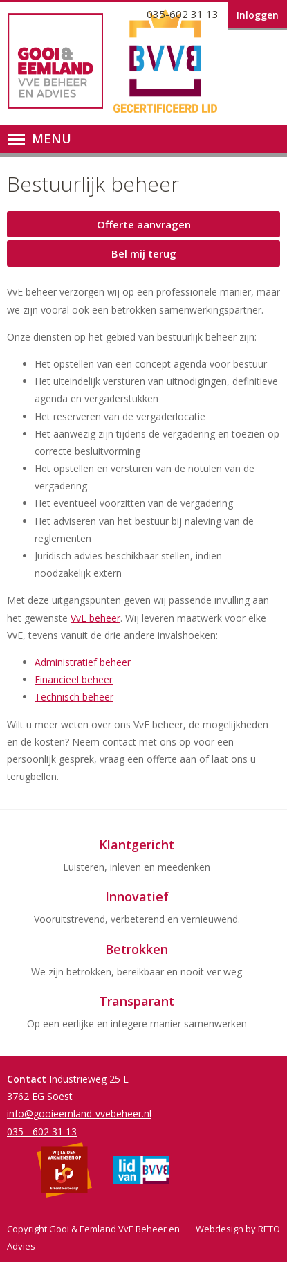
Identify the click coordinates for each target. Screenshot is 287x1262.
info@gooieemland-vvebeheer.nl (79, 1113)
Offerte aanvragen (144, 224)
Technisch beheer (74, 696)
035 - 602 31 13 (42, 1131)
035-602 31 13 (183, 14)
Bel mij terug (143, 253)
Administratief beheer (83, 662)
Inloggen (258, 14)
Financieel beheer (74, 679)
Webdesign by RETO (238, 1229)
